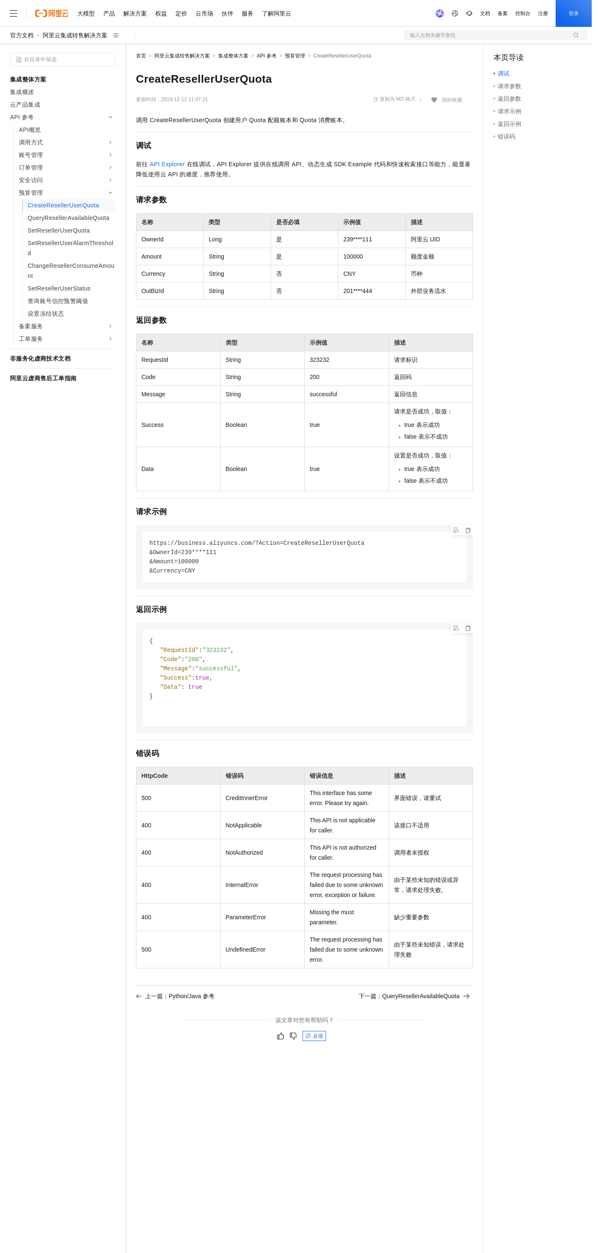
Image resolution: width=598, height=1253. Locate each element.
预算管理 (295, 56)
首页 (141, 56)
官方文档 (22, 35)
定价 (181, 13)
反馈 (314, 1041)
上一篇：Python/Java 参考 (175, 1001)
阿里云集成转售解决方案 (75, 35)
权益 (161, 13)
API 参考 (267, 56)
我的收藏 (452, 100)
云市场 (204, 13)
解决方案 (135, 13)
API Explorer (167, 164)
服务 (247, 13)
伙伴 (227, 13)
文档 (485, 13)
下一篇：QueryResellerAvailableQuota (414, 1001)
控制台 (522, 13)
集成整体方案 (233, 56)
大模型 (86, 13)
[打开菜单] (13, 13)
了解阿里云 (276, 13)
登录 (574, 13)
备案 (503, 13)
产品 (109, 13)
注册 (543, 13)
